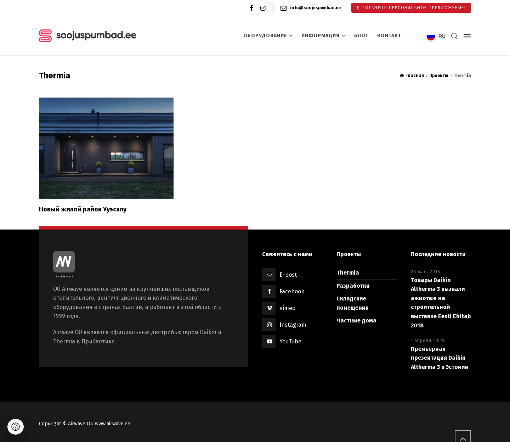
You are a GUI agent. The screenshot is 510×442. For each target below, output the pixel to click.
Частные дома (356, 320)
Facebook (291, 291)
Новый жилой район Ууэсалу (82, 209)
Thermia (347, 272)
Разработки (353, 285)
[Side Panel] (465, 36)
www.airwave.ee (112, 424)
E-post (288, 274)
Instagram (292, 324)
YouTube (290, 341)
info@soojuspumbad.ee (315, 7)
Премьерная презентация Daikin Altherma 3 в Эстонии (440, 358)
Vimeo (287, 308)
